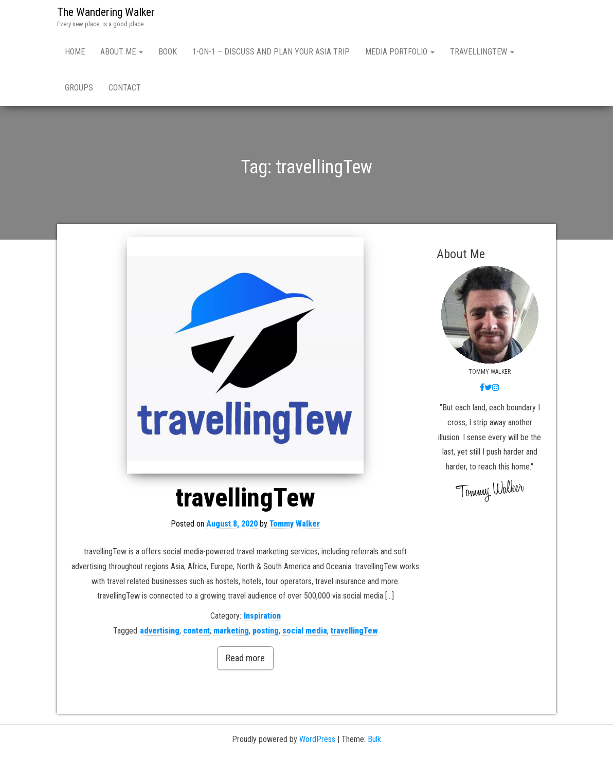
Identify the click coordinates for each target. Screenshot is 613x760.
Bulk (374, 739)
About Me (121, 52)
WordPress (317, 739)
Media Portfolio (400, 52)
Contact (125, 88)
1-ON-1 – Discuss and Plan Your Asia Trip (271, 52)
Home (75, 52)
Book (167, 52)
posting (266, 631)
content (196, 631)
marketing (231, 631)
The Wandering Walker (106, 12)
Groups (79, 88)
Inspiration (262, 616)
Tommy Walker (294, 524)
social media (304, 631)
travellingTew (482, 52)
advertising (159, 631)
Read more (245, 658)
